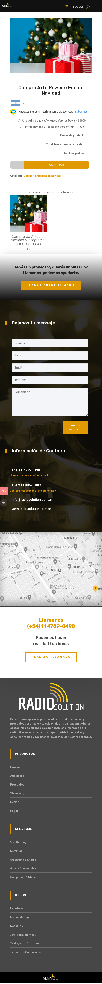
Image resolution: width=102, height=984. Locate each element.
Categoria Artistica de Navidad (42, 175)
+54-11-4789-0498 (26, 470)
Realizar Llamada (51, 657)
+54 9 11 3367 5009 (26, 485)
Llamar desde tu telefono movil (29, 475)
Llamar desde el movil (51, 285)
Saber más (81, 111)
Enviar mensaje (75, 427)
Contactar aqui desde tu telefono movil (33, 490)
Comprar (56, 165)
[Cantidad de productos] (17, 165)
